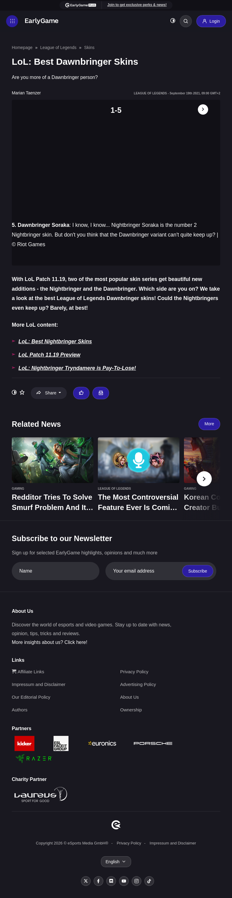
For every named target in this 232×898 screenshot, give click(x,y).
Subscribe (197, 571)
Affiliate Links (28, 671)
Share (47, 392)
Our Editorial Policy (31, 697)
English (113, 861)
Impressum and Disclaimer (39, 684)
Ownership (131, 709)
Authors (19, 709)
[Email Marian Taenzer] (100, 393)
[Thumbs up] (81, 393)
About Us (129, 697)
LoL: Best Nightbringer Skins (55, 341)
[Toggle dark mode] (172, 21)
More (209, 423)
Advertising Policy (138, 684)
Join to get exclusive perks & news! (136, 5)
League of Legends (58, 47)
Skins (89, 47)
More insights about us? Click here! (49, 642)
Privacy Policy (134, 671)
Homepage (22, 47)
